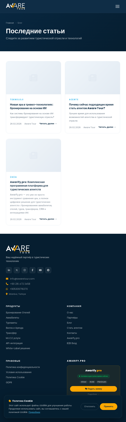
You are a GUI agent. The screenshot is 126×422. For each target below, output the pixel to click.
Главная (10, 22)
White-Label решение (18, 348)
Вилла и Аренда (14, 328)
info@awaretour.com (20, 278)
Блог (69, 322)
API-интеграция (14, 343)
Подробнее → (93, 394)
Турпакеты (11, 322)
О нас (70, 312)
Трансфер (11, 333)
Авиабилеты (12, 317)
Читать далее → (48, 123)
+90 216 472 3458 (18, 284)
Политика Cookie (15, 377)
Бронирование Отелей (18, 312)
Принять (108, 406)
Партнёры (72, 317)
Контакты (72, 333)
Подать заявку (93, 388)
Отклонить (89, 406)
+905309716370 (17, 289)
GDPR (9, 382)
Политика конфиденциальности (23, 367)
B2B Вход (72, 343)
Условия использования (19, 372)
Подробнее (34, 412)
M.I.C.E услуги (13, 338)
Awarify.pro (73, 338)
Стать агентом (74, 328)
